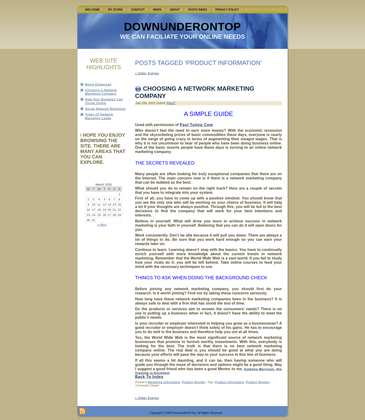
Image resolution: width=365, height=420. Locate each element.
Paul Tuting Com (196, 125)
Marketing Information (164, 382)
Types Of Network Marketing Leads (99, 116)
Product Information (229, 382)
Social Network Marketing (105, 108)
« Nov (101, 224)
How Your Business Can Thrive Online (104, 101)
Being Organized (98, 84)
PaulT (171, 103)
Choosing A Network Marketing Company (101, 92)
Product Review (193, 382)
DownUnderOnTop (182, 26)
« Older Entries (147, 73)
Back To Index (149, 377)
